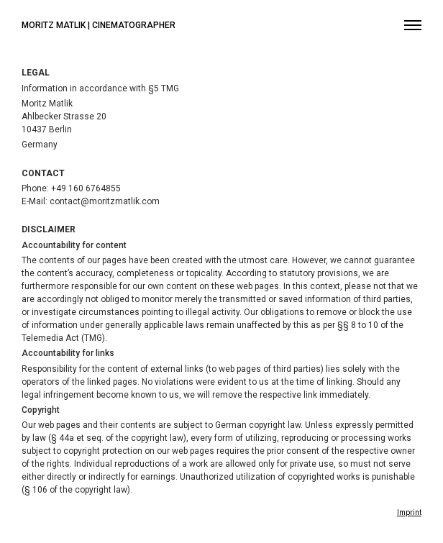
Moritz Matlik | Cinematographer (98, 25)
